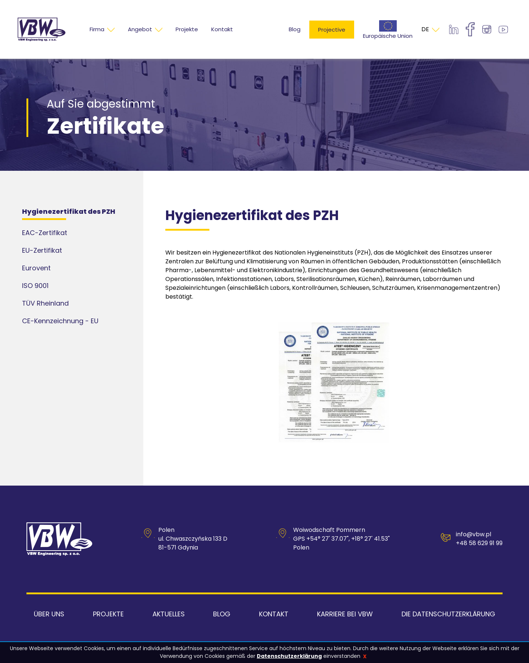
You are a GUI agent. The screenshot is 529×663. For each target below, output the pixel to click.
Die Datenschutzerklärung (448, 614)
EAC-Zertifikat (44, 232)
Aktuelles (168, 614)
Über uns (49, 614)
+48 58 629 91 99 (479, 543)
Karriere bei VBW (345, 614)
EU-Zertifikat (42, 250)
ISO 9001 (35, 285)
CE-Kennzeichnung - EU (60, 320)
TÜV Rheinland (45, 303)
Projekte (108, 614)
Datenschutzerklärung (289, 656)
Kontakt (273, 614)
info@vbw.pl (473, 534)
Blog (295, 29)
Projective (331, 29)
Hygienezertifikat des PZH (68, 211)
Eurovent (36, 268)
